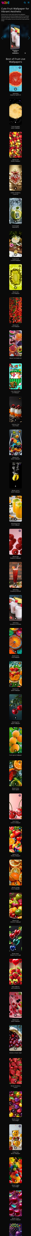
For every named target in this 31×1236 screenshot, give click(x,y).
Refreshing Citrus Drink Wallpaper (15, 524)
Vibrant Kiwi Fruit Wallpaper (15, 292)
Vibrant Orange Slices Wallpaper (15, 888)
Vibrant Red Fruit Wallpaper (15, 325)
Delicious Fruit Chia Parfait (15, 425)
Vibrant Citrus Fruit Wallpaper (15, 656)
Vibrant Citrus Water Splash (15, 788)
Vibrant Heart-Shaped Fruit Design (15, 954)
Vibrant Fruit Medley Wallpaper (15, 160)
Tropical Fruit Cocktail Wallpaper (15, 259)
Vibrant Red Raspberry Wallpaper (15, 557)
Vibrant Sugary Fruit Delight (15, 1185)
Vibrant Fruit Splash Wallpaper (15, 458)
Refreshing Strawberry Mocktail (15, 590)
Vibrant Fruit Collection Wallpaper (15, 921)
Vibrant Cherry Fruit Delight (15, 1119)
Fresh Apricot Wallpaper (15, 755)
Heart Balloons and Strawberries (15, 987)
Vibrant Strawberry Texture (15, 1086)
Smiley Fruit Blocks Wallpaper (15, 1152)
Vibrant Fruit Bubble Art (15, 358)
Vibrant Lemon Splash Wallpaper (15, 491)
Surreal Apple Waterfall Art (15, 226)
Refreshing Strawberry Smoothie (15, 623)
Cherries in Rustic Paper (15, 1053)
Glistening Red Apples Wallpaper (15, 722)
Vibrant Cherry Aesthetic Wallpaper (15, 1218)
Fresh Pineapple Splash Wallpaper (15, 127)
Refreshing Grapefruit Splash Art (15, 94)
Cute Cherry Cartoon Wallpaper (15, 822)
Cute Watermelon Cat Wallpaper (15, 391)
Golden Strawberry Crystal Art (15, 193)
